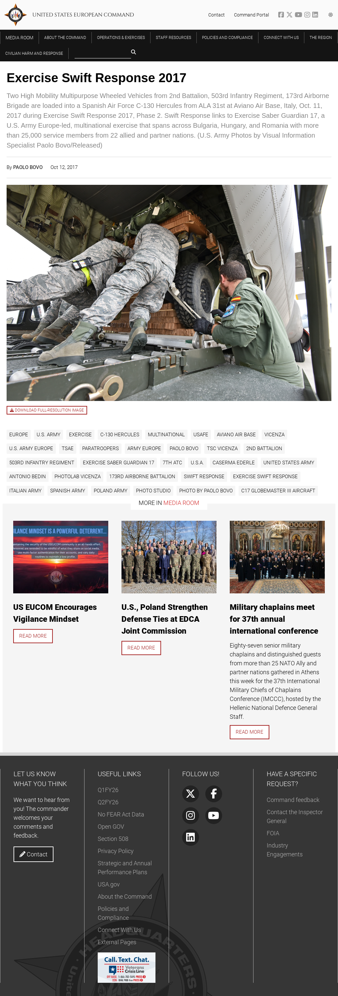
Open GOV (111, 826)
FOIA (273, 833)
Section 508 (113, 838)
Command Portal (251, 14)
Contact (216, 14)
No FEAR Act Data (121, 814)
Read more (33, 636)
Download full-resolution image (47, 410)
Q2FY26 (108, 802)
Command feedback (293, 799)
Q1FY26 (108, 789)
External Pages (117, 942)
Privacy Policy (116, 850)
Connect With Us (119, 929)
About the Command (125, 896)
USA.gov (109, 884)
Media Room (181, 502)
